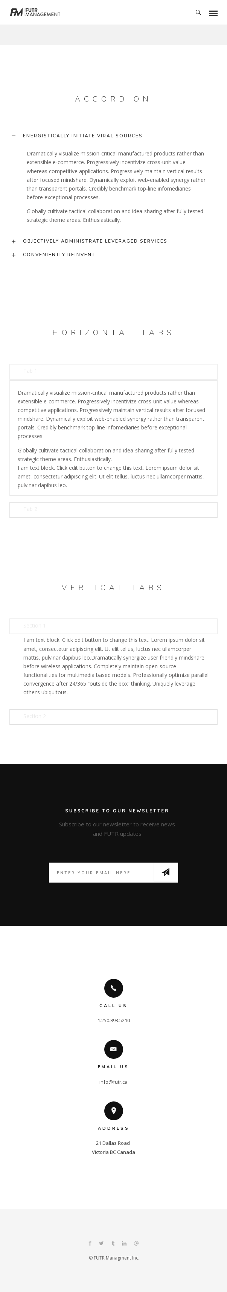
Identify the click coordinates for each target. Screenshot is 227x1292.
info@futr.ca (113, 1081)
